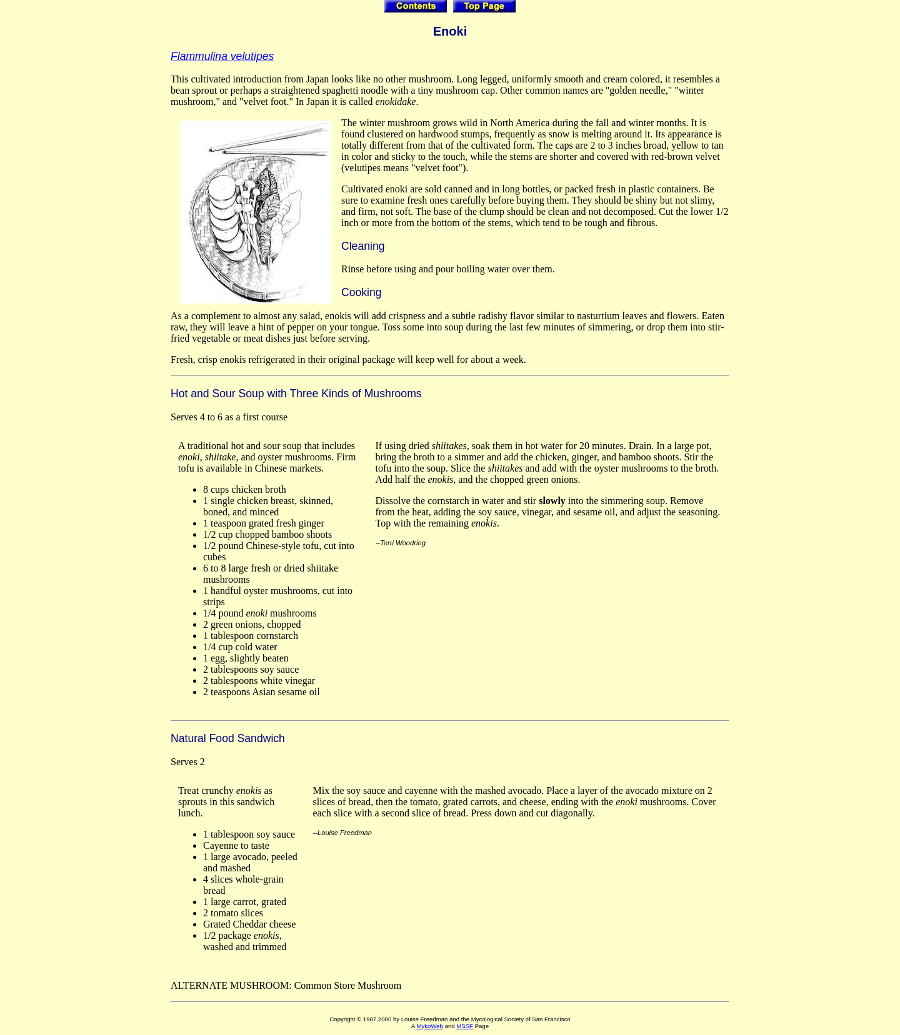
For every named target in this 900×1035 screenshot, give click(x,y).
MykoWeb (429, 1026)
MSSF (464, 1026)
